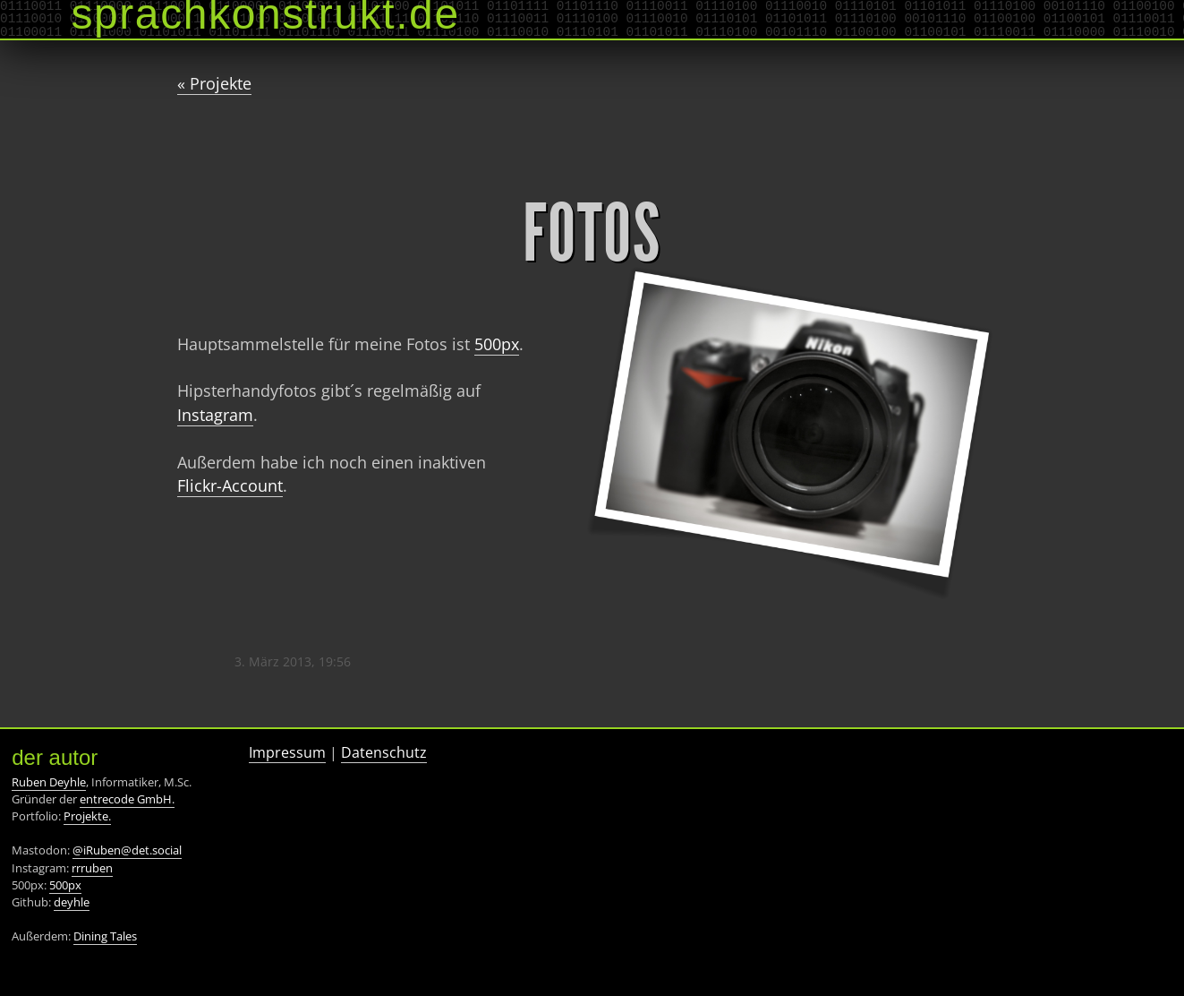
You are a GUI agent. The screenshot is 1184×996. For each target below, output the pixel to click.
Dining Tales (105, 936)
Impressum (287, 752)
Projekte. (87, 816)
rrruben (92, 868)
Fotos (592, 233)
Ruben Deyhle (49, 782)
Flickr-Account (230, 485)
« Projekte (214, 83)
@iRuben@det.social (127, 850)
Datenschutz (384, 752)
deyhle (71, 902)
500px (496, 344)
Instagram (215, 414)
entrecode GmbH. (127, 799)
